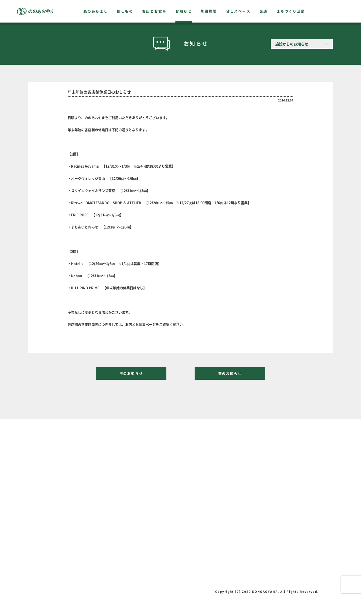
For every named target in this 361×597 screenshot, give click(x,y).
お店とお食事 (154, 11)
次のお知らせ (131, 373)
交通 (263, 11)
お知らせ (183, 11)
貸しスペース (238, 11)
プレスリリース (58, 546)
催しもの (125, 11)
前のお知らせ (230, 373)
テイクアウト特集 (130, 509)
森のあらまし (95, 11)
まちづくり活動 (291, 11)
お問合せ (53, 568)
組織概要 (53, 553)
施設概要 (209, 11)
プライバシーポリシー (63, 561)
